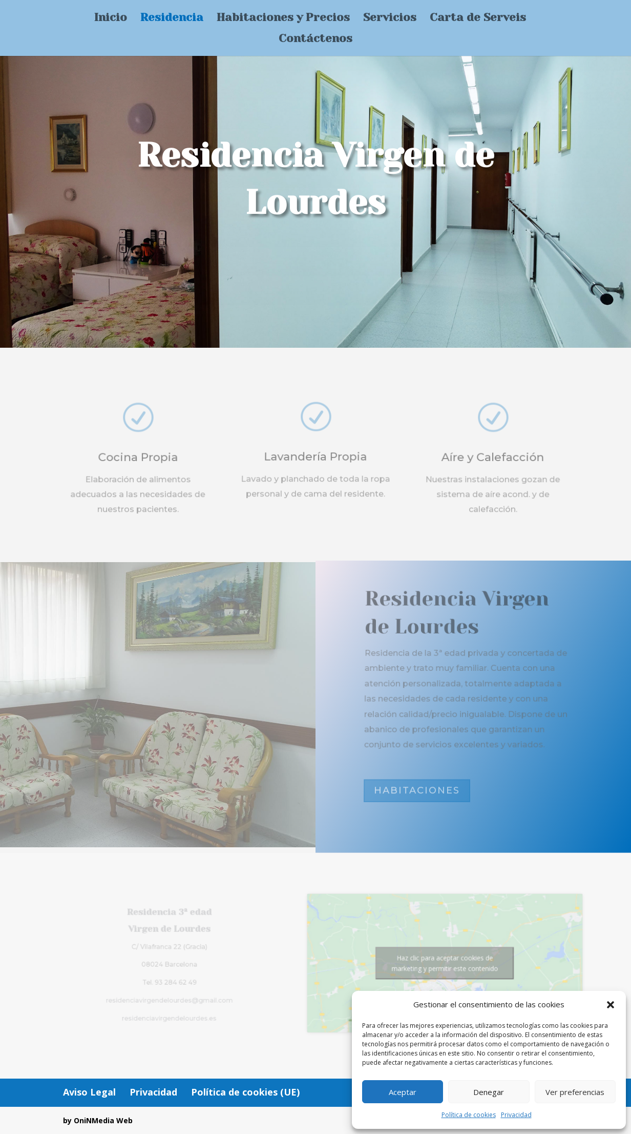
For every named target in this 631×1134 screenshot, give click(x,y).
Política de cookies (468, 1114)
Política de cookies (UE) (245, 1092)
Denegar (488, 1092)
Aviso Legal (89, 1092)
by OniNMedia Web (98, 1120)
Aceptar (402, 1092)
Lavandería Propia (316, 460)
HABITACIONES (417, 790)
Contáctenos (315, 40)
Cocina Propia (138, 462)
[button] (610, 1005)
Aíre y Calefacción (493, 462)
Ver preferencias (574, 1092)
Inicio (110, 19)
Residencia (171, 19)
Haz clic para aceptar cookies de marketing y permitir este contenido (432, 963)
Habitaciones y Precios (283, 19)
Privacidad (516, 1114)
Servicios (389, 19)
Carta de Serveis (478, 19)
